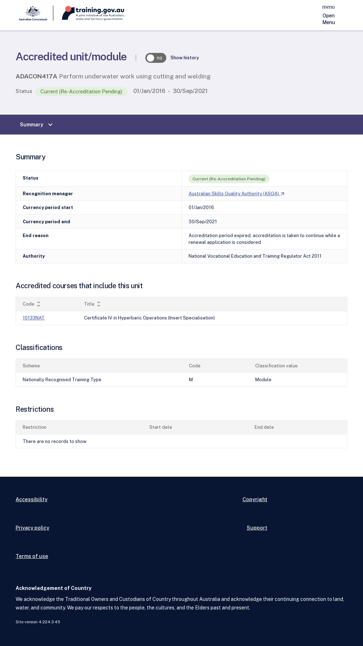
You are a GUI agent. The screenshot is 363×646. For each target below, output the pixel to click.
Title (93, 304)
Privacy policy (32, 528)
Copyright (254, 499)
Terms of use (32, 556)
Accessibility (32, 499)
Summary (37, 124)
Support (257, 528)
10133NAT (34, 318)
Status (24, 91)
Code (32, 304)
